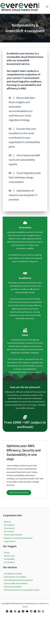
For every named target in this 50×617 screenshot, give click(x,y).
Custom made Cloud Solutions (16, 583)
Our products (9, 528)
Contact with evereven (13, 534)
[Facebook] (23, 611)
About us (7, 521)
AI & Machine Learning (13, 573)
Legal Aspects (9, 541)
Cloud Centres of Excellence (15, 576)
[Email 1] (39, 611)
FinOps (7, 552)
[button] (19, 492)
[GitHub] (31, 611)
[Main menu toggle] (47, 7)
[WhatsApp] (43, 611)
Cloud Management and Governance (18, 580)
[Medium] (35, 611)
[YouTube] (27, 611)
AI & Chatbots (9, 562)
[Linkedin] (7, 611)
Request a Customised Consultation (18, 538)
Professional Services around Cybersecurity (21, 590)
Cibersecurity (9, 555)
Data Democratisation (13, 586)
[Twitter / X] (15, 611)
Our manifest (9, 525)
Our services (9, 531)
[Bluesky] (19, 611)
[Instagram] (11, 611)
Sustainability (9, 559)
